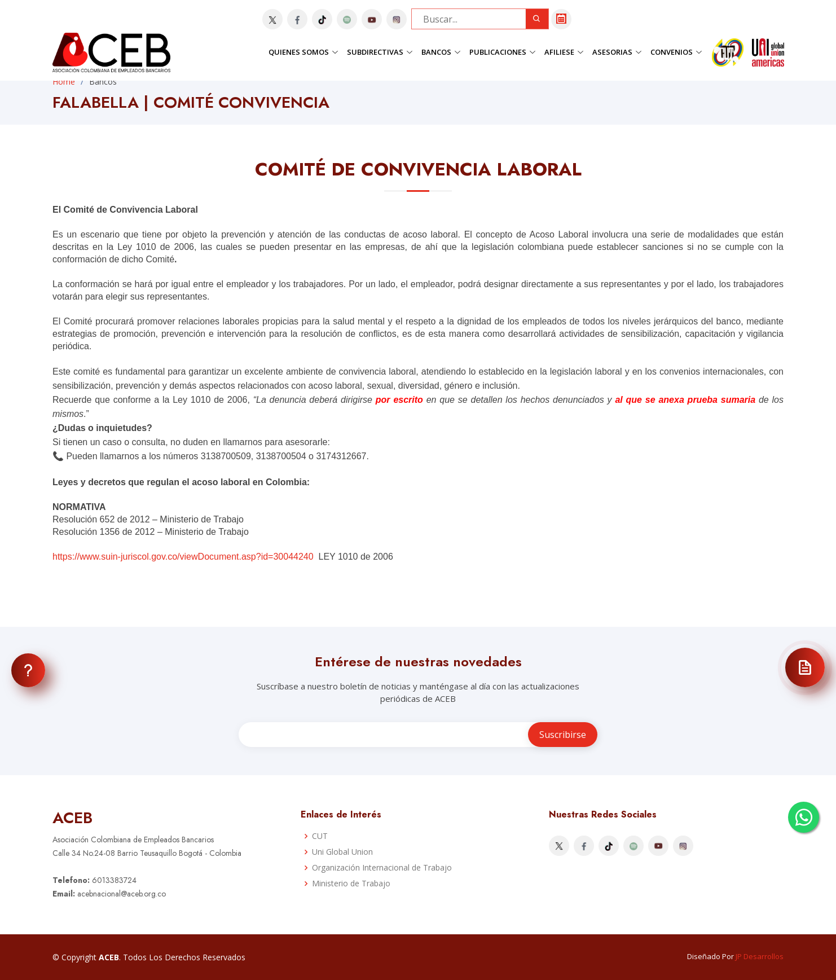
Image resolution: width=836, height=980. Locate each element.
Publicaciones (502, 52)
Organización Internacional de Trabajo (382, 868)
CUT (320, 836)
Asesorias (617, 52)
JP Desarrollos (760, 956)
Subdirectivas (380, 52)
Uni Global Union (342, 852)
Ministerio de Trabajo (351, 883)
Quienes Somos (303, 52)
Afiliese (564, 52)
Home (63, 81)
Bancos (441, 52)
